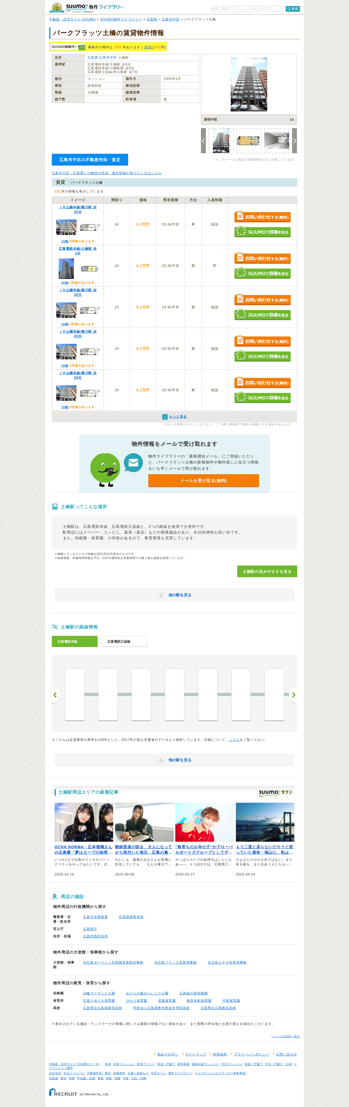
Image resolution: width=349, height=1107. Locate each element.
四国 (118, 1078)
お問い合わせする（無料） (262, 217)
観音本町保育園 (199, 1001)
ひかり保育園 (136, 1001)
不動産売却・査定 (99, 1073)
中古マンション (231, 1064)
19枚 (64, 241)
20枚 (64, 282)
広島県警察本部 (131, 917)
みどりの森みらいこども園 (147, 993)
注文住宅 (55, 1073)
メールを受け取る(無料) (203, 480)
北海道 (53, 1078)
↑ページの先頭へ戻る (285, 1036)
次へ (293, 695)
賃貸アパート (146, 1064)
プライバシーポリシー (251, 1054)
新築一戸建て (254, 1064)
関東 (72, 1078)
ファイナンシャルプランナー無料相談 (220, 1073)
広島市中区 (171, 19)
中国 (126, 1078)
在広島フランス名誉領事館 (175, 962)
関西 (109, 1078)
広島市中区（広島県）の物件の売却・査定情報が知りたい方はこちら (107, 173)
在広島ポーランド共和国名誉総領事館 (113, 962)
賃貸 (147, 47)
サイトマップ (195, 1054)
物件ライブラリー (180, 1073)
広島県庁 (90, 929)
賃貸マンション (123, 1064)
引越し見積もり (138, 1073)
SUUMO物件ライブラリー (121, 19)
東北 (64, 1078)
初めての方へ (168, 1054)
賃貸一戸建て (166, 1064)
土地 (288, 1064)
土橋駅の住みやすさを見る (267, 571)
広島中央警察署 (95, 917)
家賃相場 (183, 1064)
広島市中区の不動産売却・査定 (90, 159)
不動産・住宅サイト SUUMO (72, 19)
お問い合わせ (286, 1054)
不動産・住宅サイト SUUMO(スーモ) (74, 1064)
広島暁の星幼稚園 (193, 993)
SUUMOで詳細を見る (262, 231)
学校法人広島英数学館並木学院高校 (161, 1008)
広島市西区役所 (95, 936)
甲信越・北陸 (86, 1078)
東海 (101, 1078)
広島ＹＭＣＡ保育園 (99, 1001)
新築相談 (119, 1073)
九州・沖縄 (138, 1078)
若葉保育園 (167, 1001)
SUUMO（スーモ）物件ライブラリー (86, 8)
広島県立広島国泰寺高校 (102, 1008)
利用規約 (220, 1054)
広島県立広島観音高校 (218, 1008)
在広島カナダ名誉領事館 (227, 962)
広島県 (152, 19)
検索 (295, 9)
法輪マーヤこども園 (99, 993)
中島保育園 (231, 1001)
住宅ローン (158, 1073)
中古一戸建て (274, 1064)
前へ (56, 695)
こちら (234, 740)
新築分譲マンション (205, 1064)
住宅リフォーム (74, 1073)
